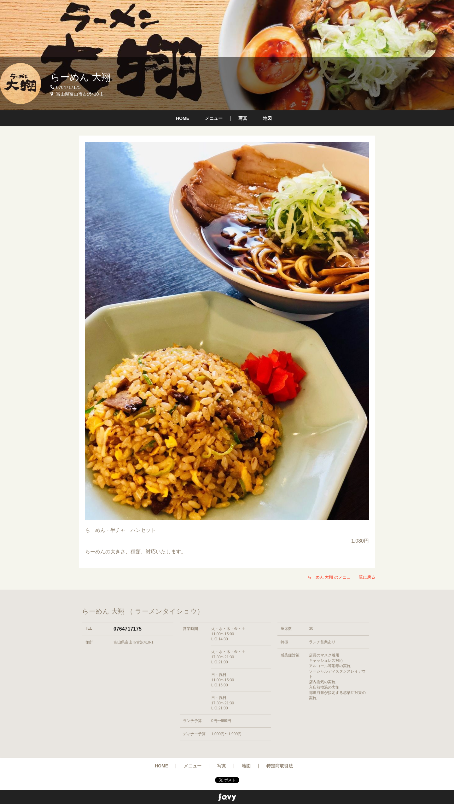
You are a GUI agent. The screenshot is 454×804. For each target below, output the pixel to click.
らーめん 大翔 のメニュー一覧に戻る (341, 577)
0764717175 (128, 629)
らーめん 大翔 (80, 77)
